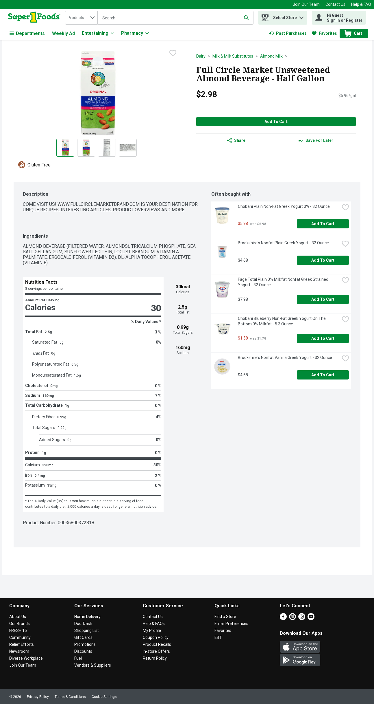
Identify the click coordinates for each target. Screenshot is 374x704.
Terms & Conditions (70, 697)
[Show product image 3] (107, 148)
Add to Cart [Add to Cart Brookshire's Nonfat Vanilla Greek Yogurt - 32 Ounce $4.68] (322, 375)
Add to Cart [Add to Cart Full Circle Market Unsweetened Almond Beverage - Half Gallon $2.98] (276, 121)
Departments (27, 33)
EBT (218, 637)
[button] (301, 16)
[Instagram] (301, 618)
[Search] (175, 18)
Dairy (200, 56)
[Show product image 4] (128, 148)
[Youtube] (311, 618)
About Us (17, 616)
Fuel (78, 658)
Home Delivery (87, 616)
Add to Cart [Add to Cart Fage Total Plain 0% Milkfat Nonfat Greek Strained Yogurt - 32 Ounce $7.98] (322, 299)
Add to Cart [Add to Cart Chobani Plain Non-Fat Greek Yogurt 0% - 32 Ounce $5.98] (322, 223)
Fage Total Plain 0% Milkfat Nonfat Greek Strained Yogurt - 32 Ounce (283, 282)
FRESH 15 (18, 630)
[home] (35, 18)
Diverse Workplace (26, 658)
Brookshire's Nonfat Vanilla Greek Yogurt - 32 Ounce (285, 357)
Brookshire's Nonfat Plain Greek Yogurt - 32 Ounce (283, 243)
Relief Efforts (21, 644)
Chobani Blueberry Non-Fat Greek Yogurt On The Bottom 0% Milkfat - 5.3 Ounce (282, 321)
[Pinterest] (292, 618)
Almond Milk (271, 56)
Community (20, 637)
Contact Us (335, 4)
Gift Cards (83, 637)
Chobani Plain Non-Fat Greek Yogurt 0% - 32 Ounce (284, 206)
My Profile (152, 630)
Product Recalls (157, 644)
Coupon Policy (156, 637)
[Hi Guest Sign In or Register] (339, 18)
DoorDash (83, 623)
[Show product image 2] (86, 148)
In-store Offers (156, 651)
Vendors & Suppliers (92, 665)
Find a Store (225, 616)
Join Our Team (306, 4)
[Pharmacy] (135, 33)
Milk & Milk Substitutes (232, 56)
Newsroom (19, 651)
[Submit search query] (246, 17)
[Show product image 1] (65, 148)
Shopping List (86, 630)
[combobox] (81, 18)
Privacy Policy (38, 697)
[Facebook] (283, 618)
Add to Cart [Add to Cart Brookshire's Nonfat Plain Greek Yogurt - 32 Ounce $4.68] (322, 260)
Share (236, 140)
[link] (287, 33)
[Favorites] (324, 33)
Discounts (83, 651)
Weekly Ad (63, 33)
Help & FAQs (154, 623)
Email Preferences (231, 623)
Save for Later (316, 140)
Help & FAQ (361, 4)
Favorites (222, 630)
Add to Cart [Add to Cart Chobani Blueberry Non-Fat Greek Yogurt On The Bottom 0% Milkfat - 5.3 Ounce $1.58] (322, 338)
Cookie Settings (104, 697)
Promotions (85, 644)
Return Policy (155, 658)
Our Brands (19, 623)
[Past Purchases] (287, 33)
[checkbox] (172, 54)
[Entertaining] (98, 33)
